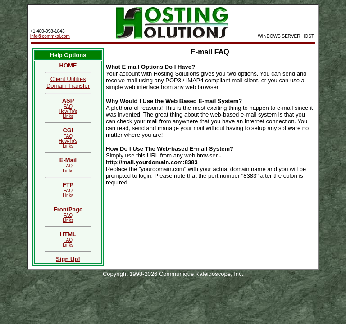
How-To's (68, 111)
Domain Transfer (68, 85)
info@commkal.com (50, 36)
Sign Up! (68, 259)
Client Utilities (68, 79)
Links (68, 116)
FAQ (68, 106)
